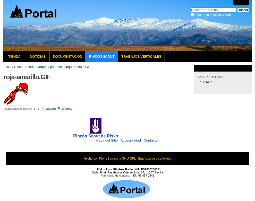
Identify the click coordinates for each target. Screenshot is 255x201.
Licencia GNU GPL (123, 158)
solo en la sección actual (213, 15)
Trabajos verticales (141, 56)
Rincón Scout (102, 56)
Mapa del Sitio (107, 140)
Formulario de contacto (115, 175)
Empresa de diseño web (155, 158)
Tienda (14, 56)
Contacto (151, 140)
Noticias (38, 56)
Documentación (67, 56)
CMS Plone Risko (210, 77)
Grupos (42, 67)
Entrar (240, 3)
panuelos (56, 67)
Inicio (7, 67)
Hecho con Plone (95, 158)
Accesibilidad (131, 140)
